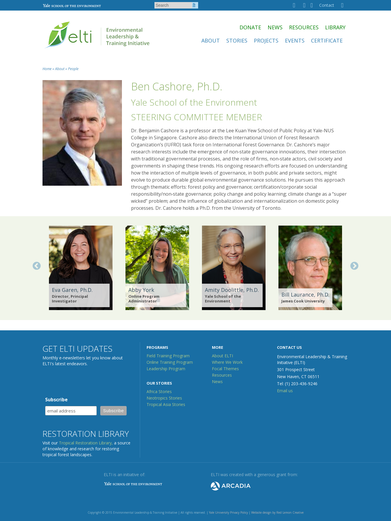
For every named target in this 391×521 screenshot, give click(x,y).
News (275, 27)
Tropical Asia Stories (166, 404)
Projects (266, 40)
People (73, 68)
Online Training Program (170, 362)
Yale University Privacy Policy (228, 512)
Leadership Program (166, 368)
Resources (304, 27)
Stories (236, 40)
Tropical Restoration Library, (86, 443)
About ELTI (222, 355)
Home (47, 68)
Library (335, 27)
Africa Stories (159, 391)
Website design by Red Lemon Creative (277, 512)
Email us (285, 390)
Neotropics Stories (164, 398)
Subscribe (56, 399)
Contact (326, 5)
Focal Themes (225, 368)
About (210, 40)
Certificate (327, 40)
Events (295, 40)
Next (354, 266)
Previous (36, 266)
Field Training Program (168, 355)
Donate (250, 27)
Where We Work (227, 362)
